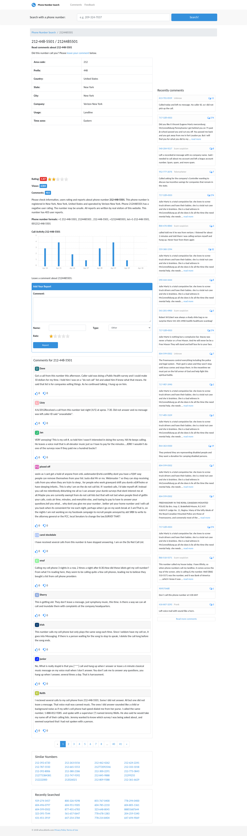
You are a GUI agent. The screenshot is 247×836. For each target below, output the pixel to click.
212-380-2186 (72, 771)
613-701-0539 (165, 98)
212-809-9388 (102, 779)
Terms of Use (72, 830)
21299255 (129, 775)
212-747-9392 (72, 775)
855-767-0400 (102, 800)
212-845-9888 (102, 775)
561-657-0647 (72, 813)
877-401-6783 (72, 809)
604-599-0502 (42, 809)
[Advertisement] (92, 151)
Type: (96, 327)
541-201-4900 (165, 310)
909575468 (164, 588)
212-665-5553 (72, 766)
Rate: (36, 335)
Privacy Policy (60, 830)
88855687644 (131, 809)
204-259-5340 (131, 813)
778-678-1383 (102, 813)
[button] (194, 17)
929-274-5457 (42, 800)
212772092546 (103, 766)
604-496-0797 (42, 805)
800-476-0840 (165, 225)
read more (196, 139)
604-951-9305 (72, 805)
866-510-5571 (165, 557)
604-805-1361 (131, 805)
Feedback (89, 4)
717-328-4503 (165, 117)
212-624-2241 (131, 762)
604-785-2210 (102, 805)
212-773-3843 (131, 771)
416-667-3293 (165, 604)
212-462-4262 (102, 762)
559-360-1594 (165, 249)
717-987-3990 (165, 384)
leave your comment (78, 53)
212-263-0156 (72, 762)
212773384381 (43, 775)
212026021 (71, 779)
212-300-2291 (102, 771)
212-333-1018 (131, 766)
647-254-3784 (72, 817)
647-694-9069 (131, 817)
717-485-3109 (165, 415)
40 (113, 744)
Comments (76, 4)
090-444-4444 (165, 280)
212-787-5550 (42, 766)
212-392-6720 (42, 762)
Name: (36, 327)
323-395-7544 (42, 813)
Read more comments (186, 619)
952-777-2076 (165, 171)
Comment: (39, 293)
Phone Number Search (48, 4)
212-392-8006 (42, 771)
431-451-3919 (42, 817)
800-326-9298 (72, 800)
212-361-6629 (131, 779)
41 (120, 744)
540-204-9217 (165, 148)
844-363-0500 (165, 445)
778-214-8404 (102, 817)
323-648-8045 (102, 809)
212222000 (41, 779)
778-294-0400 (131, 800)
